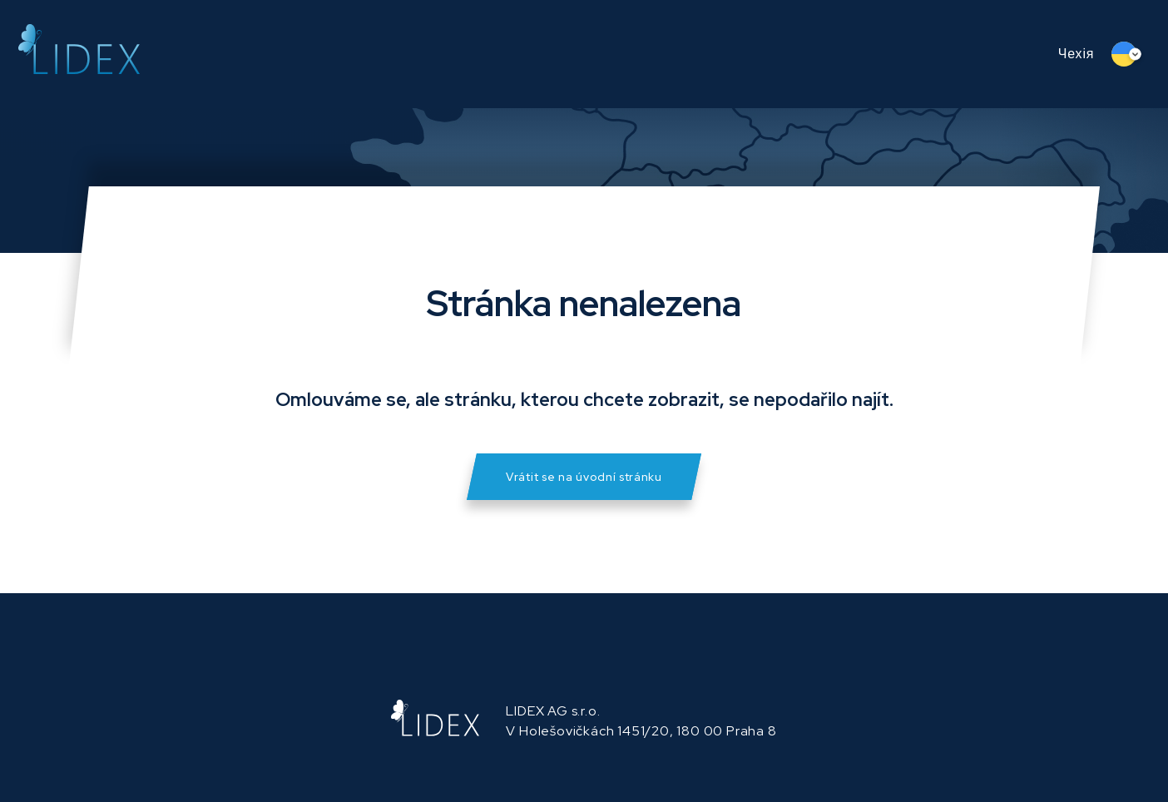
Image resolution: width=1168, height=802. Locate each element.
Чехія (1076, 53)
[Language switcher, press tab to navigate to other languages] (1130, 54)
